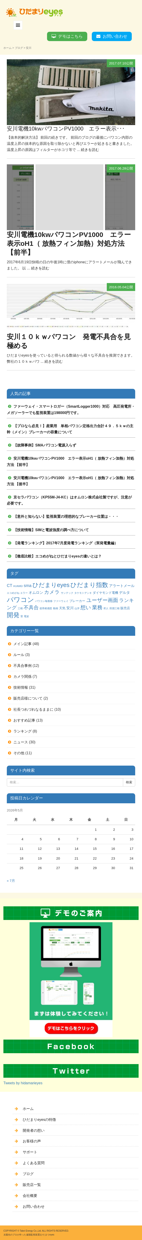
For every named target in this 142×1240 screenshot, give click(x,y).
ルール (18, 655)
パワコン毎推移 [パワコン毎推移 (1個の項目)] (43, 601)
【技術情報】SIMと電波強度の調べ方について (51, 530)
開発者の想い (34, 1130)
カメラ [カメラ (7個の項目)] (52, 592)
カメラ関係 (22, 676)
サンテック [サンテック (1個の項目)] (67, 593)
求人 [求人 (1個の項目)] (105, 608)
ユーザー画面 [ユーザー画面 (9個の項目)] (102, 600)
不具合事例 (22, 666)
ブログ (19, 47)
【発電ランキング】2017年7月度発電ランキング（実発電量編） (65, 543)
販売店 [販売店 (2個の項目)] (125, 608)
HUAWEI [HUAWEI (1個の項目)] (18, 586)
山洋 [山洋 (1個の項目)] (77, 608)
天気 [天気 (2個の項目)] (62, 608)
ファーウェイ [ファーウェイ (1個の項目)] (60, 601)
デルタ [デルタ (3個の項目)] (124, 592)
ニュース (20, 742)
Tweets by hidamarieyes (22, 1083)
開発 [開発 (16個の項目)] (13, 615)
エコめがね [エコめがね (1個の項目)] (13, 593)
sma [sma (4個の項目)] (27, 585)
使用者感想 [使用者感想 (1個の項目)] (46, 608)
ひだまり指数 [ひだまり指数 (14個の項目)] (89, 585)
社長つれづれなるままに (33, 709)
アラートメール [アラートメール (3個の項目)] (122, 586)
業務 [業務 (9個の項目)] (97, 607)
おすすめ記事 (24, 720)
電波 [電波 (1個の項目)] (26, 616)
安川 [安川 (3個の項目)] (70, 608)
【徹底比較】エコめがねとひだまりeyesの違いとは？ (57, 556)
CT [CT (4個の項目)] (9, 585)
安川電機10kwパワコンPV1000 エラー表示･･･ (66, 129)
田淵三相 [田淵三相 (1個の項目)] (115, 608)
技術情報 (20, 687)
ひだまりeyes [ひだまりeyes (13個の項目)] (51, 585)
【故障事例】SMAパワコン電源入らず (44, 445)
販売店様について (27, 698)
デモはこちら (70, 36)
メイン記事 (22, 644)
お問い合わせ (115, 36)
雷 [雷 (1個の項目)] (21, 616)
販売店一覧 (32, 1185)
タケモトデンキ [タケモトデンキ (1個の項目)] (83, 593)
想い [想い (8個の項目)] (85, 607)
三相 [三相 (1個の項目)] (20, 608)
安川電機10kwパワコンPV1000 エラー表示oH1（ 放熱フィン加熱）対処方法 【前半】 (69, 243)
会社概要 (30, 1196)
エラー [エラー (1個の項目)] (24, 593)
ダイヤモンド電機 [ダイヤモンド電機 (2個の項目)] (105, 592)
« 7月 (11, 881)
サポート (30, 1152)
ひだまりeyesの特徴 (39, 1120)
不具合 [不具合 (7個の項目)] (31, 607)
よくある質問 (34, 1163)
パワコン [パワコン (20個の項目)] (20, 599)
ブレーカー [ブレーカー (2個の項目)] (77, 601)
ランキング (22, 731)
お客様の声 (32, 1141)
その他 (18, 753)
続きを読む (90, 150)
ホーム (7, 47)
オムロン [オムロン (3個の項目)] (36, 592)
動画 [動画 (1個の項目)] (55, 608)
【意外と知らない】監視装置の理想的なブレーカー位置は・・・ (66, 516)
